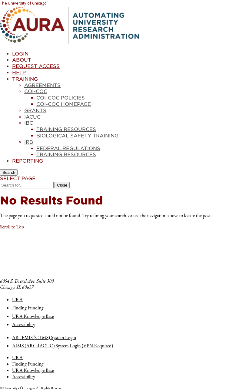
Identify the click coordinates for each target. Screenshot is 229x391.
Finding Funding (28, 308)
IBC (28, 123)
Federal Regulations (68, 148)
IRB (28, 142)
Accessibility (23, 324)
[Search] (9, 172)
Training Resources (66, 129)
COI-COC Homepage (63, 104)
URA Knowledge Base (33, 316)
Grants (35, 110)
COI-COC (35, 91)
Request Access (36, 66)
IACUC (32, 117)
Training (25, 79)
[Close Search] (62, 185)
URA (17, 299)
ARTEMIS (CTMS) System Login (44, 337)
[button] (12, 227)
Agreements (42, 85)
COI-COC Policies (60, 98)
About (21, 60)
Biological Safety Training (77, 136)
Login (20, 54)
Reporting (27, 161)
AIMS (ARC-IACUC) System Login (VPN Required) (62, 345)
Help (19, 73)
